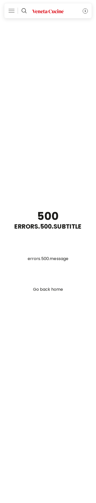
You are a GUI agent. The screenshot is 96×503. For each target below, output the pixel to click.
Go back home (48, 289)
